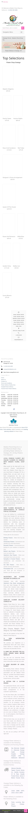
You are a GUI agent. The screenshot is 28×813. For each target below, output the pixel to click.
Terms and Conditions (6, 383)
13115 (13, 792)
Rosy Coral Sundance (9, 148)
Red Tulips (21, 148)
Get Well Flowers (9, 564)
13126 (13, 790)
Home (2, 377)
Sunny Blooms (7, 295)
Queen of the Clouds (9, 207)
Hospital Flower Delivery (7, 386)
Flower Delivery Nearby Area (8, 385)
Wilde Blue (20, 236)
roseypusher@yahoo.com (9, 369)
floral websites (7, 429)
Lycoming (18, 802)
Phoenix (13, 806)
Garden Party (7, 266)
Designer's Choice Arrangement (12, 177)
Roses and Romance (9, 236)
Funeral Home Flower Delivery (8, 388)
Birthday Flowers (8, 537)
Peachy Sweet (7, 118)
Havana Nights (17, 118)
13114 (17, 792)
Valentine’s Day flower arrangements (14, 583)
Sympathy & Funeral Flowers (12, 559)
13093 (21, 792)
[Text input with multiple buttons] (11, 28)
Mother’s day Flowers (9, 551)
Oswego (22, 804)
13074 (22, 790)
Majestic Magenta (8, 89)
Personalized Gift (8, 568)
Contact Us (4, 381)
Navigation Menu (8, 32)
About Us (3, 379)
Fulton (13, 802)
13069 (17, 790)
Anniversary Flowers (9, 541)
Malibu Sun (16, 266)
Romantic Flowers (8, 545)
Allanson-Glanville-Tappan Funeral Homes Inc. (17, 770)
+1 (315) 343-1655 (12, 10)
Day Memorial (15, 748)
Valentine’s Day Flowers (10, 555)
